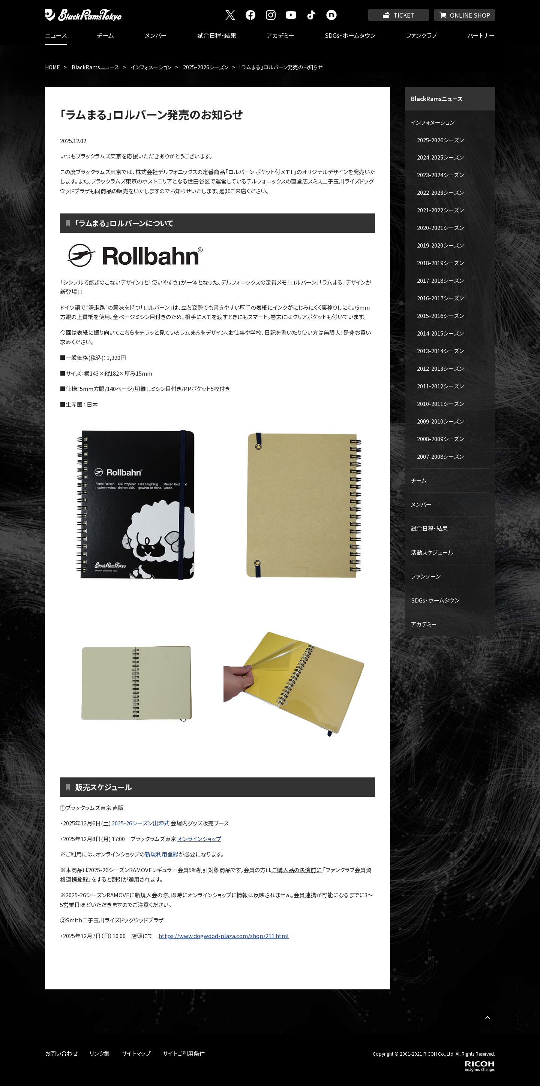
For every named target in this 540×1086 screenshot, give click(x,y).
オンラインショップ (199, 839)
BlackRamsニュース (95, 67)
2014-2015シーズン (440, 333)
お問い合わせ (61, 1053)
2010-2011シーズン (440, 403)
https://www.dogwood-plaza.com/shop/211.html (224, 936)
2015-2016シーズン (440, 315)
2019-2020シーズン (440, 245)
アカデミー (280, 35)
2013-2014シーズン (440, 351)
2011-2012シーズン (440, 386)
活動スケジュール (432, 552)
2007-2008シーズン (440, 456)
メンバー (156, 35)
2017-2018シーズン (440, 280)
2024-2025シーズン (440, 157)
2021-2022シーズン (440, 210)
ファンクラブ (421, 35)
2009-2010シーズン (440, 421)
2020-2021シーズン (440, 227)
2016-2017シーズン (440, 298)
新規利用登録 (161, 854)
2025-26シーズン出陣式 (141, 823)
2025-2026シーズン (205, 67)
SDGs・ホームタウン (350, 35)
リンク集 (100, 1053)
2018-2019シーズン (440, 263)
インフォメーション (151, 67)
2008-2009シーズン (440, 439)
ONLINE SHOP (470, 14)
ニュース (56, 35)
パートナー (481, 35)
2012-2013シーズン (440, 368)
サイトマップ (136, 1053)
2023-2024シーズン (440, 175)
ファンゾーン (426, 576)
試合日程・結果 (216, 35)
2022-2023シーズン (440, 192)
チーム (105, 35)
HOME (52, 67)
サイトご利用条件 (184, 1053)
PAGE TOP (487, 1017)
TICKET (403, 14)
